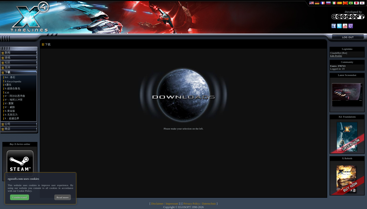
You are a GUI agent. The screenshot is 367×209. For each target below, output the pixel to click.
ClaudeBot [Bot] (338, 52)
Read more (63, 197)
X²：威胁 (9, 107)
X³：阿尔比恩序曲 (14, 95)
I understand (19, 197)
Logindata (347, 48)
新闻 (7, 52)
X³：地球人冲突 (13, 99)
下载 (7, 72)
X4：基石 (9, 77)
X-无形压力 (11, 114)
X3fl (6, 92)
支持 (7, 67)
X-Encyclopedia (12, 81)
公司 (7, 124)
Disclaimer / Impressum (164, 203)
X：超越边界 (11, 118)
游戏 (7, 57)
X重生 (7, 84)
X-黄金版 (9, 110)
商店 (7, 128)
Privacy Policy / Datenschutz (199, 203)
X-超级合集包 (12, 88)
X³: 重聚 (9, 103)
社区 (7, 62)
